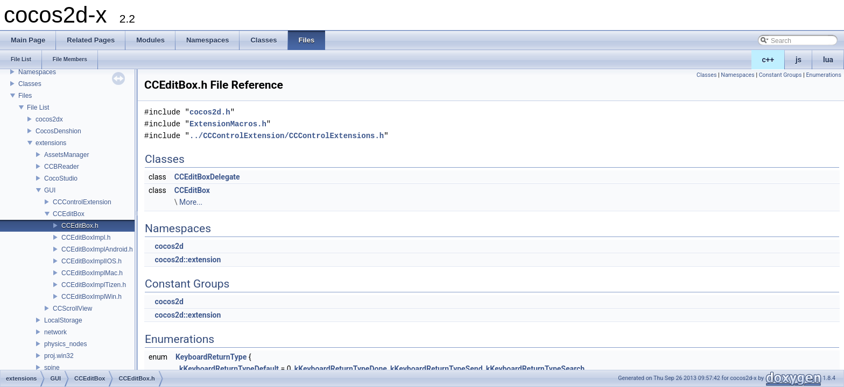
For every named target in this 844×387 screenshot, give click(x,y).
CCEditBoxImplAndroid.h (97, 249)
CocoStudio (61, 178)
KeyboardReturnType (211, 357)
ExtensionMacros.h (227, 124)
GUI (49, 190)
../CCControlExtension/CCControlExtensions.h (286, 136)
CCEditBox (69, 214)
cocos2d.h (209, 112)
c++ (768, 59)
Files (25, 95)
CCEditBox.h (80, 226)
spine (52, 367)
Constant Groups (780, 74)
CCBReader (61, 166)
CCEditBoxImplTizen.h (93, 285)
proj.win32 (59, 356)
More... (190, 202)
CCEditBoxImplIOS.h (91, 261)
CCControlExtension (82, 202)
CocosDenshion (58, 131)
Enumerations (823, 74)
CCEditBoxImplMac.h (92, 273)
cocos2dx (49, 119)
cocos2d (169, 246)
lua (828, 59)
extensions (51, 143)
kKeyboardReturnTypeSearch (535, 368)
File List (38, 107)
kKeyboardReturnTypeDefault (229, 368)
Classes (29, 84)
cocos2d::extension (187, 259)
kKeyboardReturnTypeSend (436, 368)
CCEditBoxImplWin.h (91, 296)
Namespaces (37, 72)
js (798, 59)
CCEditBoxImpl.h (85, 237)
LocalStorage (63, 320)
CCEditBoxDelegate (207, 177)
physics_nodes (65, 344)
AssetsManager (66, 155)
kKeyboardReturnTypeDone (340, 368)
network (55, 332)
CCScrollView (72, 308)
